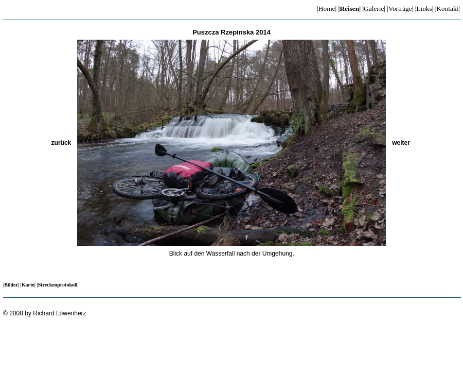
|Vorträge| (400, 8)
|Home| (326, 8)
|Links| (424, 8)
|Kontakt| (447, 8)
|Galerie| (373, 8)
